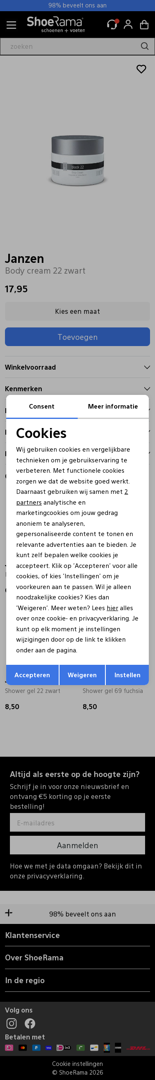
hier (112, 607)
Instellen (127, 674)
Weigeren (82, 674)
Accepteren (32, 674)
